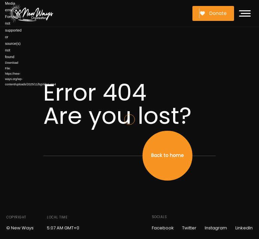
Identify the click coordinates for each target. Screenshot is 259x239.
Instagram (216, 228)
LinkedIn (244, 228)
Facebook (163, 228)
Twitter (189, 228)
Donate (213, 13)
